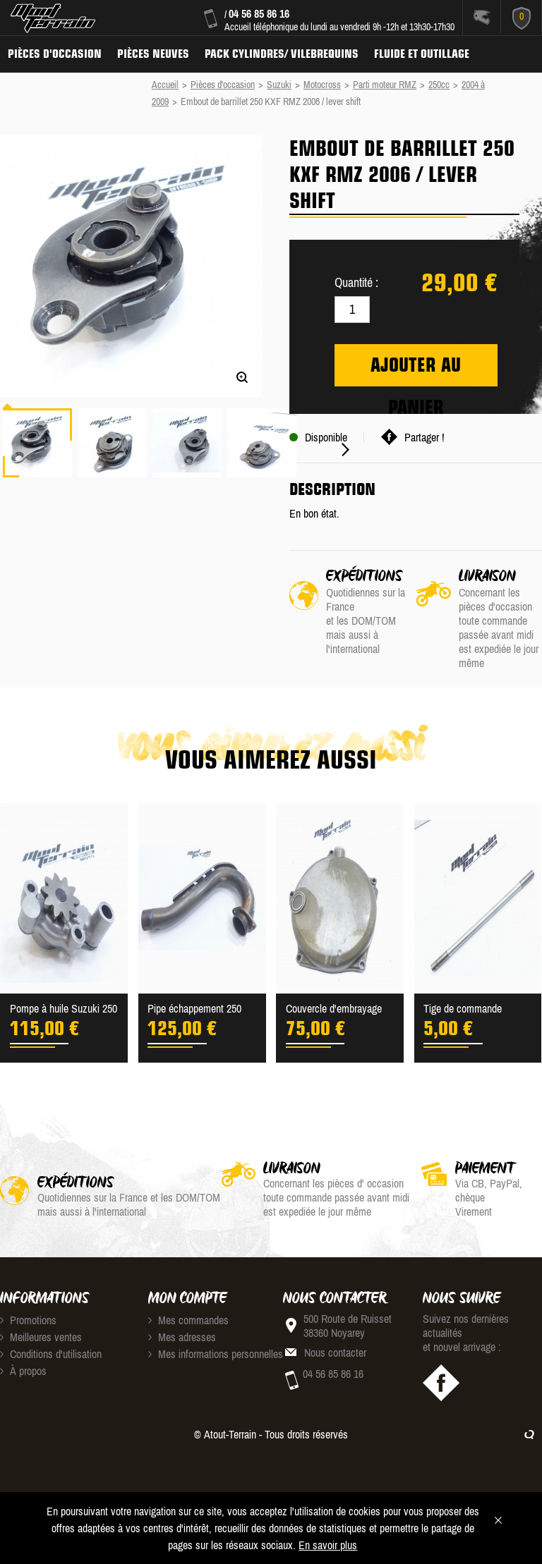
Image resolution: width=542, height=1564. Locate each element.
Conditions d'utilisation (51, 1354)
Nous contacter (335, 1352)
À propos (23, 1370)
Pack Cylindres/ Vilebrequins (282, 54)
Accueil (165, 84)
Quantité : (356, 282)
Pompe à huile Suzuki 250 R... (63, 1010)
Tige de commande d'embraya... (462, 1010)
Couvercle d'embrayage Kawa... (334, 1010)
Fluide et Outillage (421, 54)
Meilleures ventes (41, 1337)
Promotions (28, 1320)
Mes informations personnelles (215, 1354)
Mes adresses (182, 1337)
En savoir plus (328, 1545)
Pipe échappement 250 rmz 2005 (194, 1010)
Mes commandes (188, 1320)
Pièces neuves (153, 54)
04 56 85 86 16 (259, 13)
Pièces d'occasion (55, 54)
